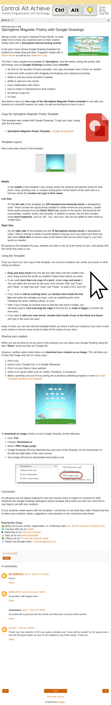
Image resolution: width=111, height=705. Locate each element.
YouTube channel (31, 532)
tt (9, 628)
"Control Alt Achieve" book (34, 538)
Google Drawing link (63, 131)
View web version (55, 696)
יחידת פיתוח (15, 592)
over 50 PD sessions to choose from (85, 526)
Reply (11, 582)
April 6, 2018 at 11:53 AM (37, 574)
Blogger (61, 702)
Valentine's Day (39, 55)
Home (55, 691)
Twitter (30, 529)
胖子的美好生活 (16, 574)
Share (6, 558)
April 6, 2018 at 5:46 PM (33, 610)
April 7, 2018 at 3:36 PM (22, 628)
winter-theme (8, 55)
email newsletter (30, 535)
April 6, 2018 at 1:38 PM (33, 592)
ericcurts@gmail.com (44, 541)
